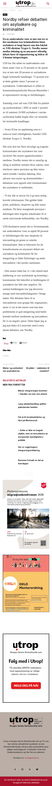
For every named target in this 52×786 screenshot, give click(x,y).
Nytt (20, 10)
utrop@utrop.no (32, 758)
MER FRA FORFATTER (14, 384)
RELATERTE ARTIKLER (14, 380)
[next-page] (30, 473)
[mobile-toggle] (4, 3)
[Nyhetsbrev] (26, 701)
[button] (48, 3)
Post (6, 343)
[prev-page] (26, 473)
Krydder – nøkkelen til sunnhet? (37, 369)
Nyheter (13, 10)
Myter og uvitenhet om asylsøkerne (13, 369)
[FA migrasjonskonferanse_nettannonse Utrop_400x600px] (26, 548)
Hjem (5, 10)
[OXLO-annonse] (26, 611)
